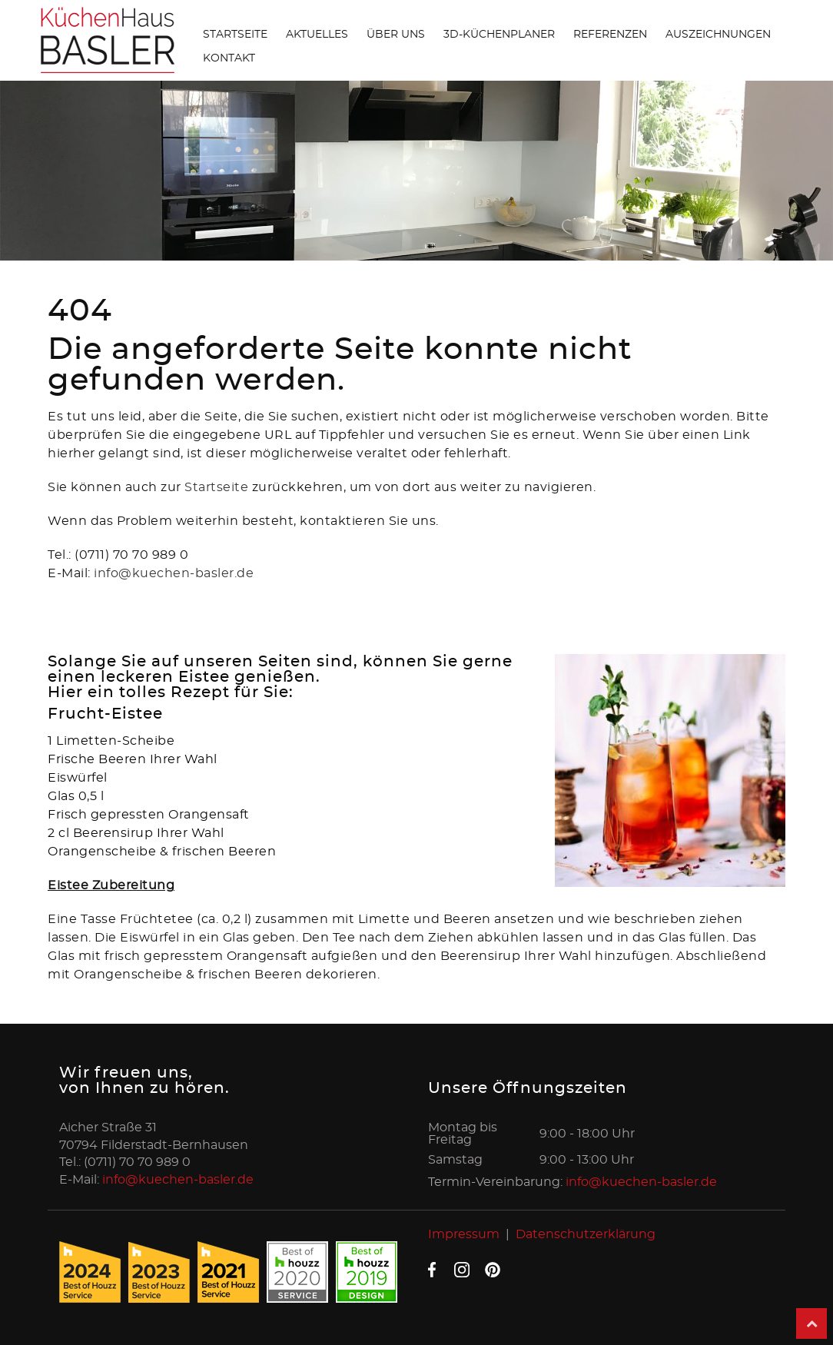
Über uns (396, 34)
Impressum (463, 1234)
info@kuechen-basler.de (174, 573)
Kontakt (229, 58)
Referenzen (610, 34)
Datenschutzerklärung (585, 1234)
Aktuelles (317, 34)
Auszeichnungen (718, 34)
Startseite (235, 34)
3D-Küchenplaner (499, 34)
